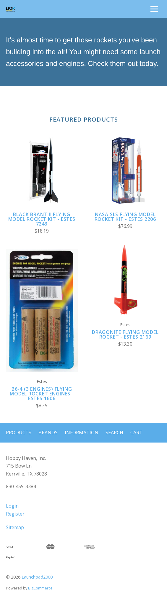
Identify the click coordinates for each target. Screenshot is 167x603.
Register (15, 514)
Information (81, 432)
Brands (48, 432)
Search (114, 432)
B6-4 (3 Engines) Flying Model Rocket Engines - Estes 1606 (42, 394)
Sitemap (15, 527)
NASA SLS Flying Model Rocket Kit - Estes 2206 (125, 216)
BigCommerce (40, 588)
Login (12, 506)
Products (18, 432)
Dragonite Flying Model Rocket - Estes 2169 (125, 334)
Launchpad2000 (37, 577)
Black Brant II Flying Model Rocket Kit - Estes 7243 (41, 219)
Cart (136, 432)
